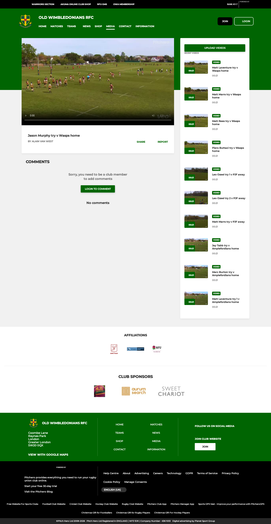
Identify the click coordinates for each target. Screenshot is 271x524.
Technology (174, 473)
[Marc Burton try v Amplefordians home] (196, 275)
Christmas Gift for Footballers (96, 512)
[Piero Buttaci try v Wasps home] (196, 151)
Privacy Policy (230, 473)
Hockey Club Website (106, 504)
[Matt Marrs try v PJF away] (196, 225)
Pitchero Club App (156, 504)
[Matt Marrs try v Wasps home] (196, 98)
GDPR (189, 473)
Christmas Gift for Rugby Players (133, 512)
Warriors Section (43, 4)
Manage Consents (135, 482)
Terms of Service (207, 473)
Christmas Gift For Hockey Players (172, 512)
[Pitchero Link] (247, 6)
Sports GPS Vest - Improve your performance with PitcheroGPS (231, 504)
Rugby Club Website (132, 504)
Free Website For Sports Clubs (22, 504)
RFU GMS (102, 4)
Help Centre (111, 473)
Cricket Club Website (80, 504)
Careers (158, 473)
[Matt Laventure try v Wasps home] (196, 71)
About (126, 473)
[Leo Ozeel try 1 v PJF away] (196, 178)
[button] (42, 26)
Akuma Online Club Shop (75, 4)
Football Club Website (53, 504)
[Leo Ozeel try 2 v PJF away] (196, 201)
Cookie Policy (111, 482)
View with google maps (48, 455)
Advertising (141, 473)
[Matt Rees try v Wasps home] (196, 124)
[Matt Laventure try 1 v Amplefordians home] (196, 302)
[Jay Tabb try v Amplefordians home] (196, 249)
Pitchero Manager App (182, 504)
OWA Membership (123, 4)
